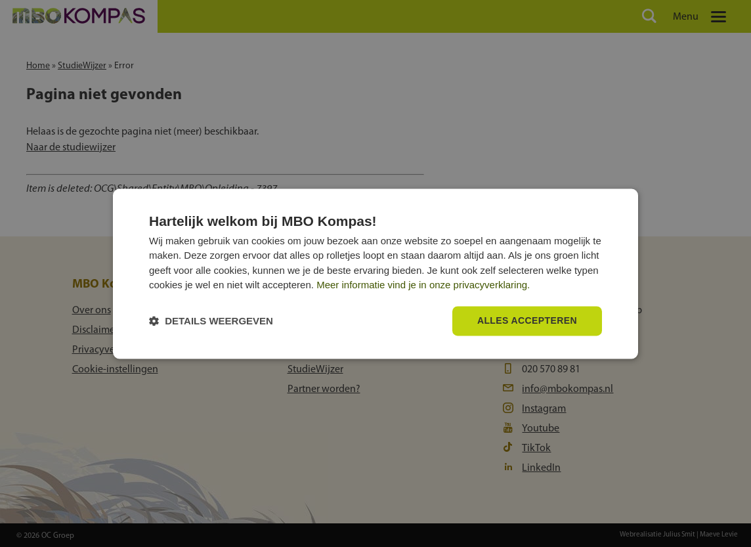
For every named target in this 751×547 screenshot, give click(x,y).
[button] (211, 321)
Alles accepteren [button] (527, 320)
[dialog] (375, 273)
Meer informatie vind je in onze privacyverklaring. (423, 285)
